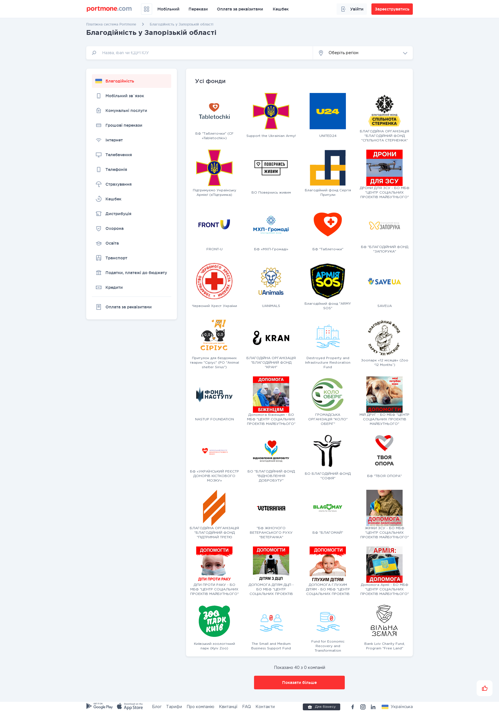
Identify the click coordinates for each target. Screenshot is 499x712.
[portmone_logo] (109, 9)
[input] (199, 53)
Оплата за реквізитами (240, 9)
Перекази (198, 9)
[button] (363, 53)
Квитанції (228, 707)
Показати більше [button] (299, 682)
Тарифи (174, 707)
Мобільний (168, 9)
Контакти (265, 707)
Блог (157, 707)
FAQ (246, 707)
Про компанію (200, 707)
